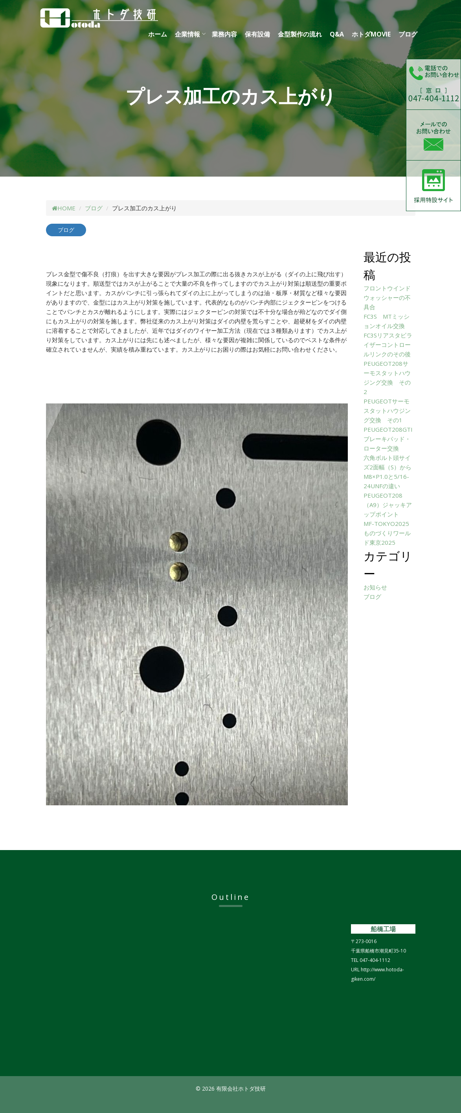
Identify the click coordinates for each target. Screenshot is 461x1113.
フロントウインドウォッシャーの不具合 (387, 297)
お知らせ (375, 587)
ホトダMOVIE (371, 34)
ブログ (408, 34)
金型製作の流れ (300, 34)
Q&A (337, 34)
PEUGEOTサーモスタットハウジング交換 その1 (387, 410)
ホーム (157, 34)
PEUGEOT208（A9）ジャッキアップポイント (388, 504)
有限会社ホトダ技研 (118, 18)
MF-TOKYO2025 (386, 523)
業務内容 (224, 34)
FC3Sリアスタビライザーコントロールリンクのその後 (388, 344)
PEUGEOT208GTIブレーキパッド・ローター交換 (388, 438)
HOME (63, 208)
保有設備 (257, 34)
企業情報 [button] (187, 34)
